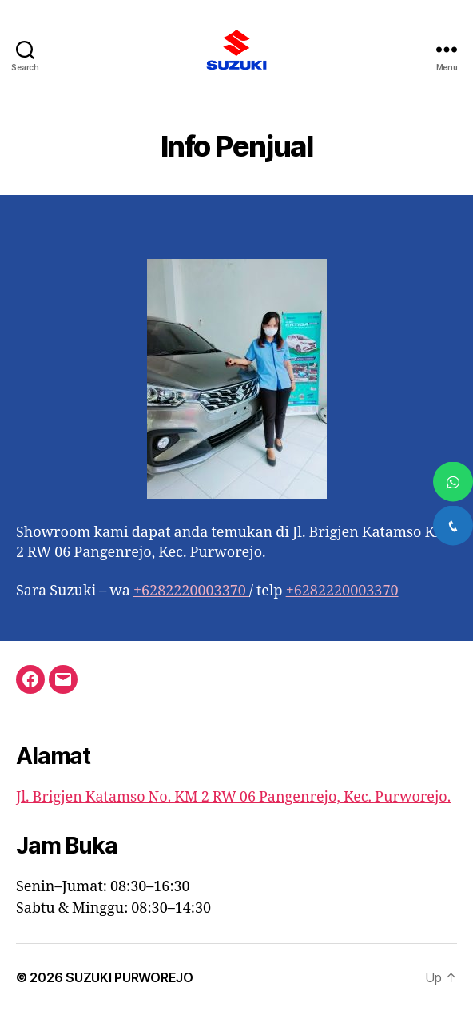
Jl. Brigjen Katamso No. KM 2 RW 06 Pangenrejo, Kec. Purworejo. (233, 797)
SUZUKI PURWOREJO (129, 977)
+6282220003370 (191, 591)
